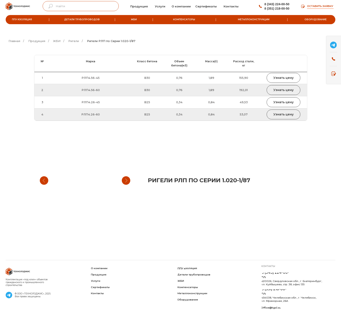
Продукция (36, 41)
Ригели (73, 41)
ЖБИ (56, 41)
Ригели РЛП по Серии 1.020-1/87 (111, 41)
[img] (18, 6)
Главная (14, 41)
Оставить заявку (320, 6)
